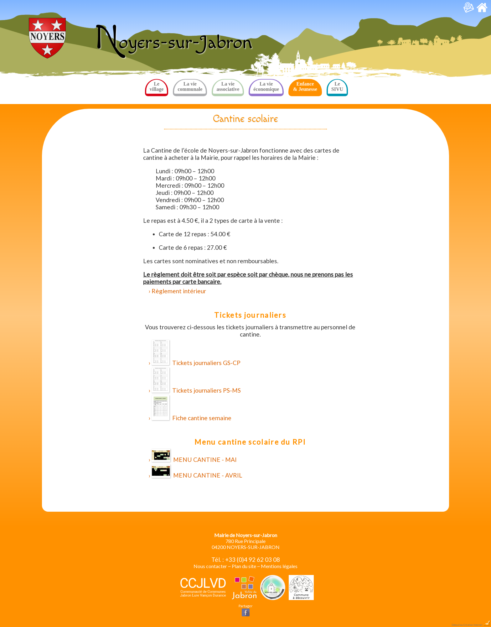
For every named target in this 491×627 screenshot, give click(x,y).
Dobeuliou (457, 624)
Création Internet (476, 624)
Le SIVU (337, 86)
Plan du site (244, 566)
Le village (156, 86)
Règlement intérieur (179, 291)
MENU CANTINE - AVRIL (197, 471)
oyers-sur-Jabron (173, 43)
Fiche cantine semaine (191, 408)
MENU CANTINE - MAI (194, 456)
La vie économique (266, 86)
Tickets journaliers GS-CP (196, 353)
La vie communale (190, 86)
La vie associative (227, 86)
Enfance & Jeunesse (305, 86)
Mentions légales (279, 566)
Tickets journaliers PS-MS (196, 381)
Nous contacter (210, 566)
